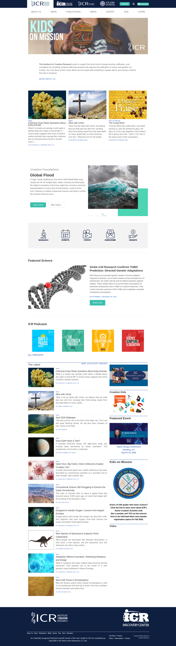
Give (126, 12)
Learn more (38, 205)
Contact (127, 638)
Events (110, 12)
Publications (73, 12)
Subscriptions (119, 638)
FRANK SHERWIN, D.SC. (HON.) (67, 452)
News (54, 12)
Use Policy (112, 635)
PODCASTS (103, 364)
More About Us (47, 79)
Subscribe (143, 4)
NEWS (30, 121)
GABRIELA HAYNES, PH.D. (65, 548)
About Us (36, 12)
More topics (56, 205)
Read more (97, 303)
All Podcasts (35, 355)
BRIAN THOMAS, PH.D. (64, 592)
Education (70, 633)
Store (141, 12)
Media (93, 12)
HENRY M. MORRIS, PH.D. (65, 406)
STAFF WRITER (62, 429)
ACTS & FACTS (92, 364)
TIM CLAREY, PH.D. (63, 502)
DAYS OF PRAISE (114, 121)
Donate (124, 4)
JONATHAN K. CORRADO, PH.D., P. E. (68, 383)
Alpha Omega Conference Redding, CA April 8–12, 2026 (129, 450)
